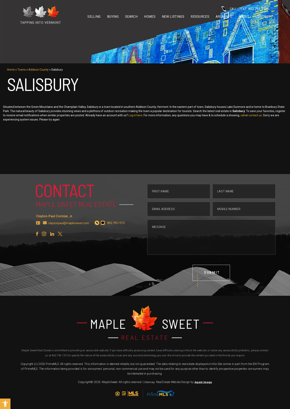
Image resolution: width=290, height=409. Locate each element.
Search (131, 16)
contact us (268, 115)
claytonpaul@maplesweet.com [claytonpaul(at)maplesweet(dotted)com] (68, 235)
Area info (224, 16)
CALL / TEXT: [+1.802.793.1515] (245, 8)
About (244, 16)
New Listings (173, 16)
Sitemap (149, 382)
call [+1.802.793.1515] (255, 115)
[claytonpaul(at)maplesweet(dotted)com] (45, 235)
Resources (200, 16)
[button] (5, 404)
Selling (93, 16)
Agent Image (203, 382)
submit (212, 285)
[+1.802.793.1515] (97, 235)
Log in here (148, 115)
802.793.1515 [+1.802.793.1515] (60, 355)
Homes (149, 16)
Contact (263, 16)
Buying (113, 16)
